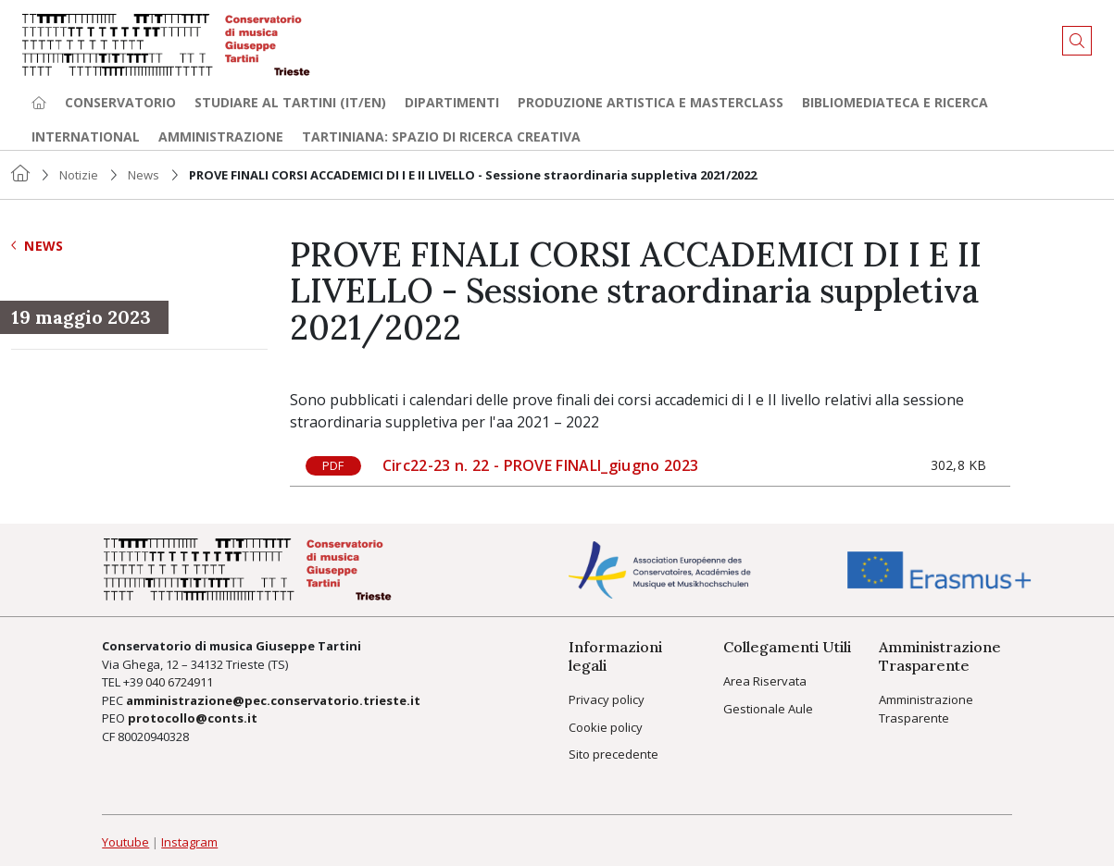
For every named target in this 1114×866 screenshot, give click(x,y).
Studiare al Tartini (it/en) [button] (290, 102)
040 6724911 (179, 682)
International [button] (85, 136)
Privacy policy (607, 699)
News (143, 175)
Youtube (125, 842)
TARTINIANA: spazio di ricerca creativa (441, 136)
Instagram (189, 842)
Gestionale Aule (768, 708)
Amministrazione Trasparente (926, 708)
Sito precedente (613, 754)
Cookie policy (606, 727)
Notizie (78, 175)
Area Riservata (765, 681)
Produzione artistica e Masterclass (650, 102)
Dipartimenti (452, 102)
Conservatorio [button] (120, 102)
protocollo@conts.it (192, 718)
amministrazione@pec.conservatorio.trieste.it (273, 700)
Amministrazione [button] (220, 136)
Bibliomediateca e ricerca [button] (895, 102)
